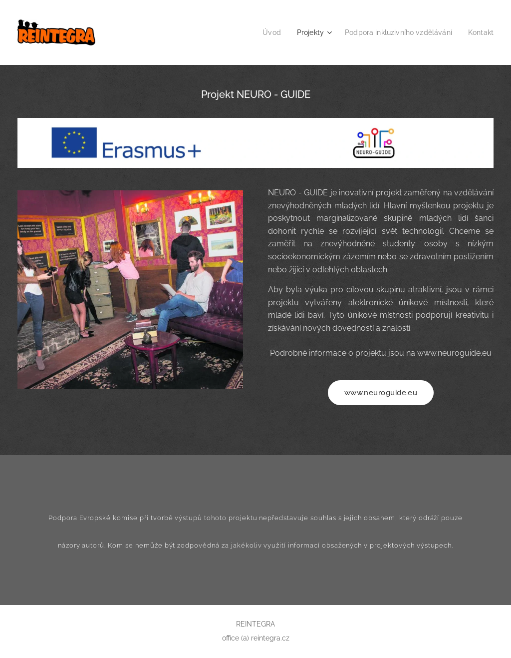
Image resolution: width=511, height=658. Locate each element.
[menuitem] (261, 32)
